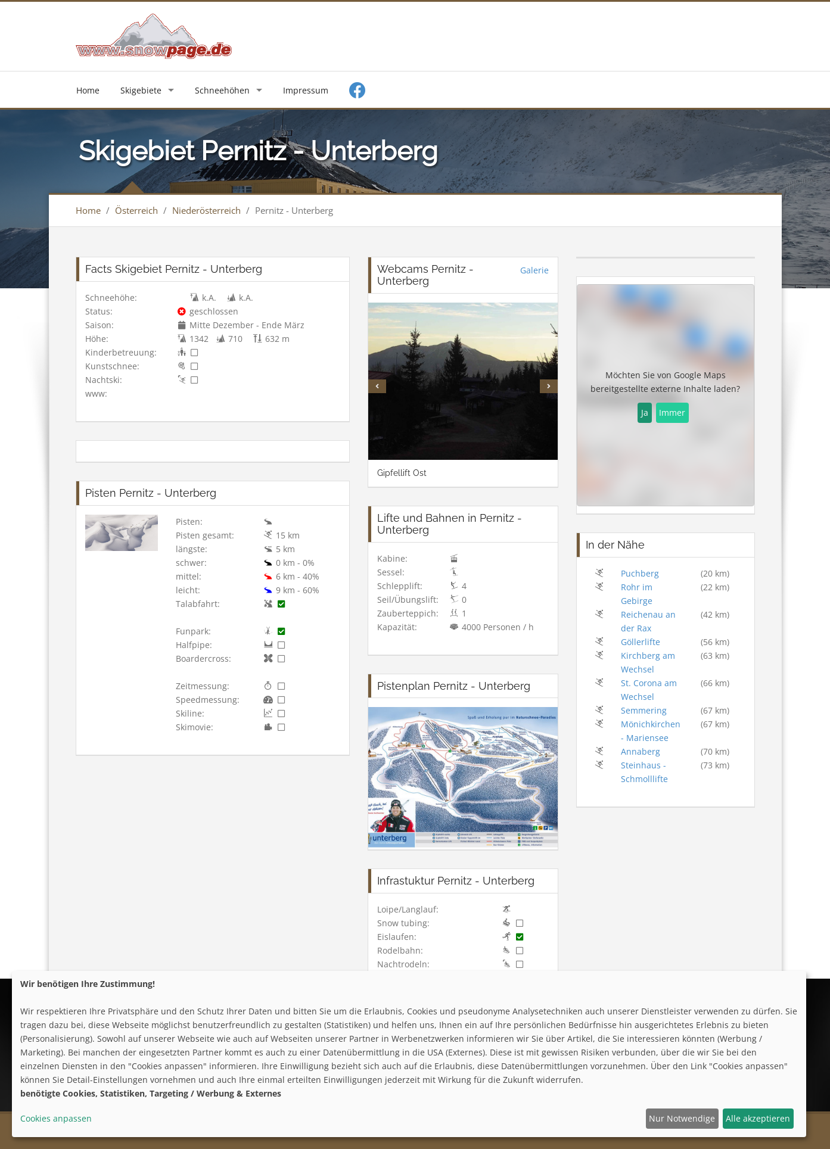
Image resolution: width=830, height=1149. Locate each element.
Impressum (305, 90)
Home (88, 90)
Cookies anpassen (56, 1118)
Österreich (136, 210)
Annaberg (640, 751)
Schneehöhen (222, 90)
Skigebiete (140, 90)
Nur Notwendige (682, 1118)
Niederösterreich (206, 210)
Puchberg (640, 573)
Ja (644, 412)
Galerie (534, 270)
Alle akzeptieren (758, 1118)
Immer (672, 412)
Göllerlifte (640, 641)
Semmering (644, 710)
